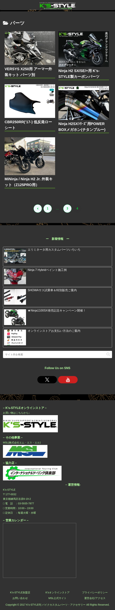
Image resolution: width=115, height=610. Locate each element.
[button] (108, 354)
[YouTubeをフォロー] (68, 379)
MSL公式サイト (58, 598)
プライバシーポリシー (95, 592)
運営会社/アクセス (94, 598)
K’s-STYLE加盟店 (20, 592)
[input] (57, 354)
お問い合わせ (20, 598)
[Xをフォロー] (47, 379)
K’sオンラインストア (57, 592)
